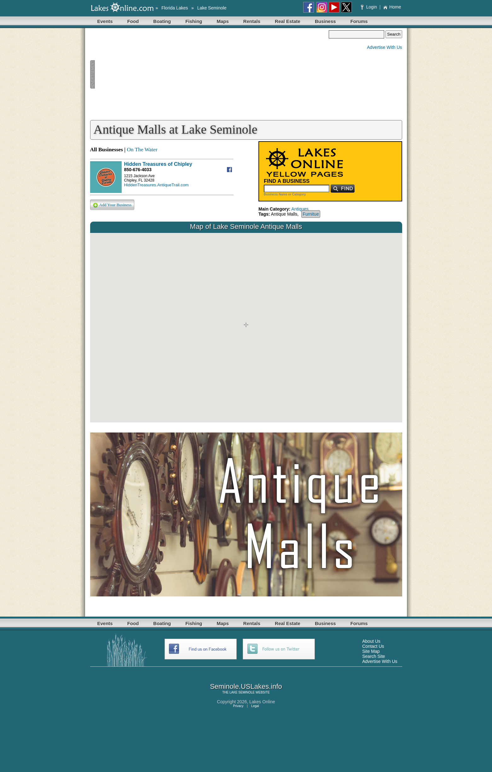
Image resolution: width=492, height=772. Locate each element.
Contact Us (373, 646)
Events (105, 21)
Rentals (251, 21)
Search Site (373, 656)
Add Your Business (112, 205)
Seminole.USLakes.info (246, 686)
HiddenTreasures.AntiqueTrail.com (156, 185)
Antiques (299, 209)
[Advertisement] (209, 74)
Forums (359, 21)
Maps (223, 21)
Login (369, 6)
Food (133, 21)
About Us (371, 641)
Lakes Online (262, 701)
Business (325, 21)
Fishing (193, 21)
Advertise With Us (384, 47)
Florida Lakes (174, 7)
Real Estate (287, 21)
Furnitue (311, 214)
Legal (255, 706)
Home (392, 6)
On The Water (142, 150)
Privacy (238, 706)
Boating (162, 21)
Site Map (370, 651)
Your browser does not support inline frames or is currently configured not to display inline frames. (246, 327)
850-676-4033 (138, 169)
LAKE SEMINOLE (242, 692)
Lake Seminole (212, 7)
